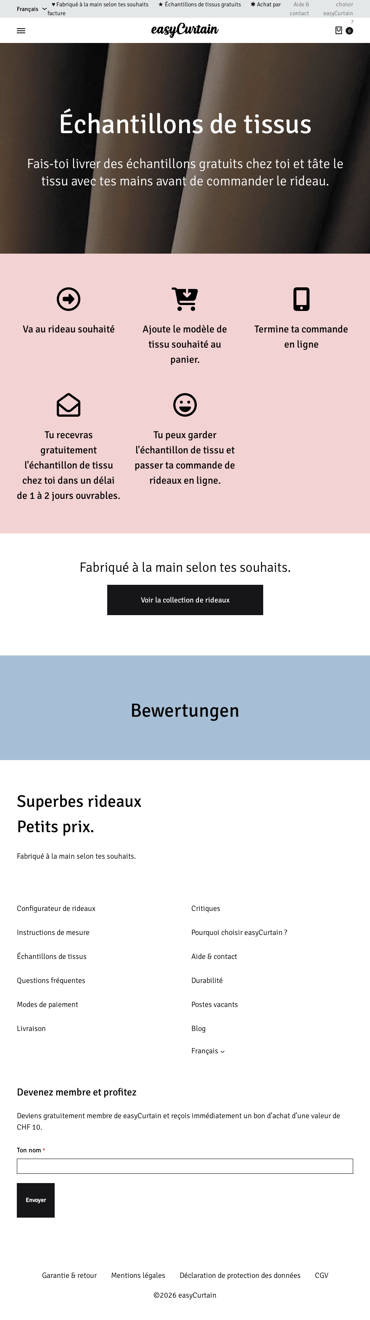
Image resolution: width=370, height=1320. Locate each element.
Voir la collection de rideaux (185, 600)
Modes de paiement (47, 1004)
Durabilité (207, 980)
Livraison (31, 1028)
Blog (198, 1028)
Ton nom (31, 1150)
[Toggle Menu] (21, 31)
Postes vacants (214, 1004)
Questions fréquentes (51, 980)
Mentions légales (138, 1275)
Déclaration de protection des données (240, 1275)
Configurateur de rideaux (56, 908)
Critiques (205, 908)
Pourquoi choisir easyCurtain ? (239, 932)
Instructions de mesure (53, 932)
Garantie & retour (69, 1275)
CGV (321, 1275)
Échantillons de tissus (52, 956)
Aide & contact (299, 9)
